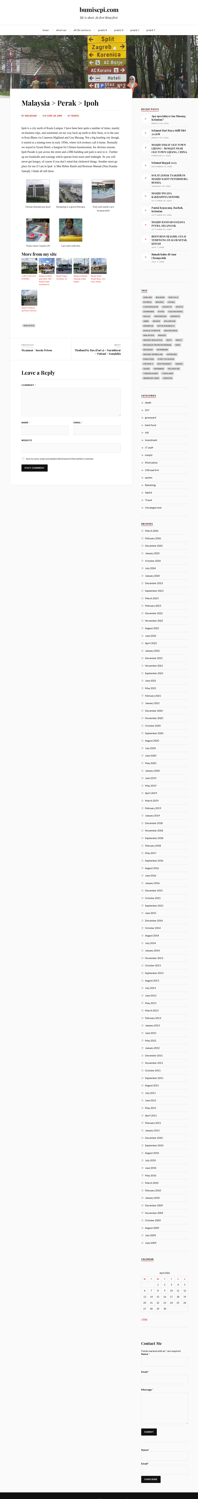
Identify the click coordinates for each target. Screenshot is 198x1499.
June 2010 (150, 1167)
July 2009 (150, 1235)
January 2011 (152, 1130)
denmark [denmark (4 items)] (148, 311)
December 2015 (154, 890)
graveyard (150, 417)
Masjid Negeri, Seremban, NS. (62, 277)
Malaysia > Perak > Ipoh (60, 102)
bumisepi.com (99, 10)
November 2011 (154, 1062)
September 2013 (154, 972)
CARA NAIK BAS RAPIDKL (28, 277)
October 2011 (153, 1070)
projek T (150, 30)
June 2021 (150, 680)
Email (78, 422)
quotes (148, 477)
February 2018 (153, 845)
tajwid (148, 492)
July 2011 (150, 1092)
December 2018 (154, 823)
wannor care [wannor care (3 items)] (151, 378)
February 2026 (153, 538)
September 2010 (154, 1145)
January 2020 (152, 770)
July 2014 (150, 942)
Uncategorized (153, 507)
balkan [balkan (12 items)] (160, 297)
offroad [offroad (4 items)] (172, 354)
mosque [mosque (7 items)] (148, 350)
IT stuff (149, 447)
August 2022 (152, 628)
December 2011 (154, 1055)
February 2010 (153, 1190)
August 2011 (152, 1085)
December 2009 (154, 1205)
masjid (148, 454)
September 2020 (154, 733)
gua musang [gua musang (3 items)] (175, 311)
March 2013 (151, 1010)
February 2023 (153, 605)
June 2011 (150, 1100)
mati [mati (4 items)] (169, 340)
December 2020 (154, 710)
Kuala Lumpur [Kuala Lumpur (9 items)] (151, 331)
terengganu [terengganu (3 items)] (150, 373)
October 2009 (153, 1220)
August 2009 (152, 1227)
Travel (75, 115)
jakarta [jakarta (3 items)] (175, 316)
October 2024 (153, 560)
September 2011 (154, 1077)
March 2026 (151, 530)
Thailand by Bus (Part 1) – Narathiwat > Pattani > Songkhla (98, 351)
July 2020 (150, 748)
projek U (118, 30)
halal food (150, 425)
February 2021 (153, 695)
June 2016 (150, 875)
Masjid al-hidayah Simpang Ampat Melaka (80, 279)
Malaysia (29, 325)
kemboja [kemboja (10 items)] (148, 326)
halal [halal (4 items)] (146, 316)
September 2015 (154, 905)
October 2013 (153, 965)
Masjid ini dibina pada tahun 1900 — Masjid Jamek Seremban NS (46, 280)
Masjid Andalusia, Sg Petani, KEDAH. (29, 309)
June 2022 (150, 635)
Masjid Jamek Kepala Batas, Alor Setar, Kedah (98, 279)
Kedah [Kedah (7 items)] (156, 321)
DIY (147, 410)
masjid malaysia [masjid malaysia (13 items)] (152, 340)
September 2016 (154, 860)
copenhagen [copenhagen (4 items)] (150, 307)
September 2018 (154, 837)
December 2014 (154, 920)
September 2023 (154, 590)
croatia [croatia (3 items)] (167, 307)
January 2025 (152, 553)
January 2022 (152, 650)
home (46, 30)
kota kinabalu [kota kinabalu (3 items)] (166, 326)
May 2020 (150, 763)
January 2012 (152, 1047)
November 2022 (154, 620)
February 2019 (153, 808)
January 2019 (152, 815)
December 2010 (154, 1137)
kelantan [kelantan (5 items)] (169, 321)
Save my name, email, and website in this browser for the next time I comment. (60, 459)
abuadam (31, 115)
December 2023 (154, 583)
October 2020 (153, 725)
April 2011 (151, 1115)
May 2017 (150, 852)
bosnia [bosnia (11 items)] (147, 302)
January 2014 (152, 950)
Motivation (151, 462)
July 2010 (150, 1160)
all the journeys (82, 30)
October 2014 (153, 927)
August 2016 (152, 868)
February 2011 (153, 1122)
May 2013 (150, 1002)
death (148, 402)
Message (147, 1389)
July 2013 (150, 987)
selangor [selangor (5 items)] (174, 369)
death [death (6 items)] (179, 307)
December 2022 (154, 613)
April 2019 (151, 792)
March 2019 (151, 800)
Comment (28, 385)
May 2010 (150, 1175)
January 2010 (152, 1197)
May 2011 (150, 1107)
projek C (134, 30)
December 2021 (154, 658)
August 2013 (152, 980)
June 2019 (150, 778)
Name (25, 422)
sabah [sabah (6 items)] (179, 364)
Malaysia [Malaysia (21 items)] (148, 335)
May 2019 (150, 785)
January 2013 (152, 1025)
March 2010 (151, 1182)
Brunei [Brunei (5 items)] (160, 302)
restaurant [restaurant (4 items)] (164, 364)
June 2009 (150, 1242)
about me (61, 30)
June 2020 (150, 755)
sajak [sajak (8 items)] (146, 369)
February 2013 (153, 1017)
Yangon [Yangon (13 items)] (167, 378)
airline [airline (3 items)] (147, 297)
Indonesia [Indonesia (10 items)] (160, 316)
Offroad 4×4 (152, 470)
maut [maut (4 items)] (179, 340)
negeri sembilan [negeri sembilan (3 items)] (153, 354)
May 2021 (150, 688)
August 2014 (152, 935)
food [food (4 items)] (161, 311)
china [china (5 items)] (171, 302)
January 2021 (152, 703)
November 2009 (154, 1212)
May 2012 (150, 1040)
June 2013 (150, 995)
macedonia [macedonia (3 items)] (170, 331)
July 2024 (150, 568)
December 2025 (154, 545)
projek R (102, 30)
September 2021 (154, 673)
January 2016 (152, 883)
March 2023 (151, 598)
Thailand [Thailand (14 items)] (167, 373)
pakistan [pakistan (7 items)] (148, 359)
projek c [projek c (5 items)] (148, 364)
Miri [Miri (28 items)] (177, 345)
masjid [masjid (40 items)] (162, 335)
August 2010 (152, 1152)
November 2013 (154, 957)
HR (147, 432)
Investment (151, 439)
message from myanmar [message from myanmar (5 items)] (157, 345)
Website (26, 440)
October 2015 (153, 897)
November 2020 (154, 718)
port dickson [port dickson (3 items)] (166, 359)
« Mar (144, 1319)
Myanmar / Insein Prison (36, 350)
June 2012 (150, 1032)
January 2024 (152, 575)
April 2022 (151, 643)
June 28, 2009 (54, 115)
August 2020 (152, 740)
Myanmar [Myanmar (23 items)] (162, 350)
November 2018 (154, 830)
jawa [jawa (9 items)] (146, 321)
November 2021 (154, 665)
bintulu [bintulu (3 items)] (173, 297)
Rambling (150, 485)
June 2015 (150, 912)
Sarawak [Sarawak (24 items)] (159, 369)
